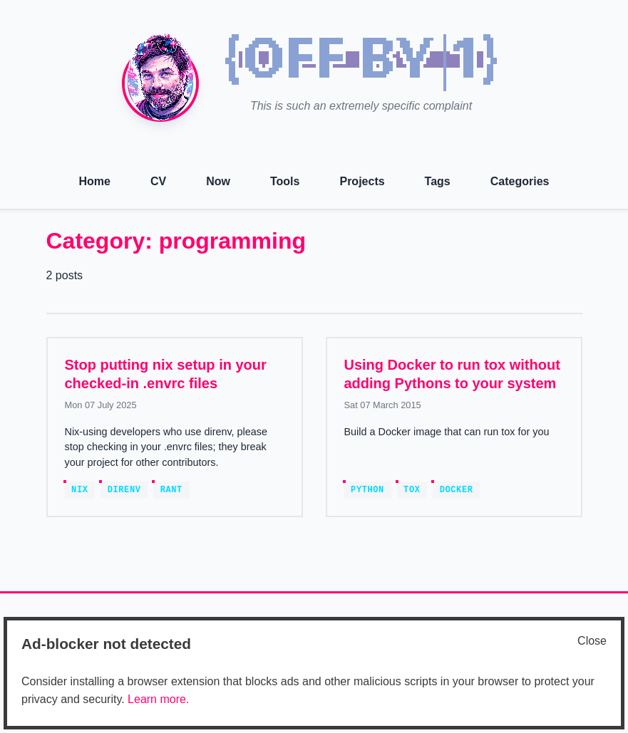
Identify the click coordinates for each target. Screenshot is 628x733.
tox (411, 490)
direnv (124, 490)
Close (592, 641)
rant (171, 490)
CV (158, 181)
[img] (361, 62)
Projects (361, 181)
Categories (520, 181)
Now (218, 181)
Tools (284, 181)
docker (456, 490)
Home (94, 181)
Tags (438, 181)
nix (79, 490)
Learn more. (158, 699)
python (367, 490)
